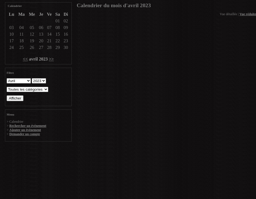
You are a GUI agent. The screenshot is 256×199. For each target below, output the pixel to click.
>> (51, 59)
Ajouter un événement (25, 130)
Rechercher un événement (27, 126)
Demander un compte (24, 134)
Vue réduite (247, 14)
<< (25, 59)
